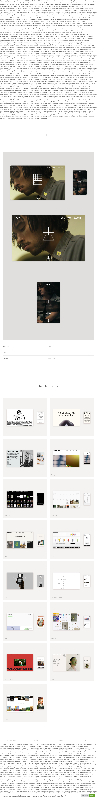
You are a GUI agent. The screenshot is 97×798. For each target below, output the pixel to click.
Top (85, 733)
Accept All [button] (92, 795)
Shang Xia (54, 631)
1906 (52, 549)
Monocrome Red (9, 672)
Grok (6, 549)
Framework (8, 467)
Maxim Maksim (9, 426)
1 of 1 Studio (54, 508)
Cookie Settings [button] (85, 795)
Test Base (7, 508)
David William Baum (56, 590)
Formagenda (54, 467)
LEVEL (50, 338)
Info (95, 1)
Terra (52, 426)
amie (6, 590)
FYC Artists (8, 712)
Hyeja (52, 672)
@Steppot (36, 733)
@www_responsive (12, 733)
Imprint (61, 733)
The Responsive (6, 1)
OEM (6, 631)
